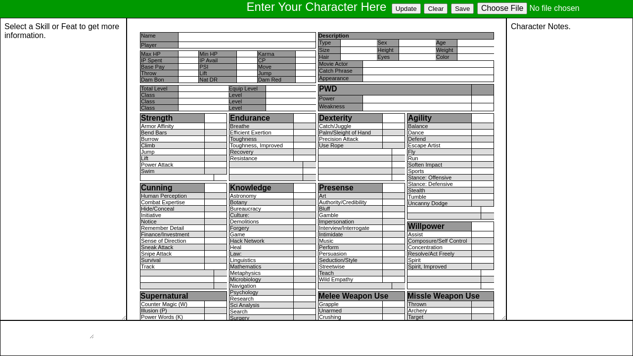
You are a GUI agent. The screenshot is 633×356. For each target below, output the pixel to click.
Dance (416, 132)
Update (406, 8)
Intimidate (331, 234)
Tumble (417, 197)
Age (441, 42)
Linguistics (243, 260)
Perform (329, 247)
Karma (266, 54)
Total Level (154, 88)
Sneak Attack (157, 247)
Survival (151, 260)
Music (326, 241)
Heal (235, 247)
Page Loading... (63, 169)
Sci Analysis (245, 305)
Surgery (239, 318)
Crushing (330, 317)
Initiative (151, 215)
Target (415, 317)
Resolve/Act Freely (431, 254)
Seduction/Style (338, 260)
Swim (147, 171)
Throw (148, 73)
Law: (236, 254)
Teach (326, 273)
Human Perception (164, 196)
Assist (415, 234)
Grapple (329, 304)
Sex (382, 42)
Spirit (414, 260)
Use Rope (331, 145)
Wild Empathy (336, 279)
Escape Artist (424, 145)
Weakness (332, 106)
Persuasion (333, 254)
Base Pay (153, 67)
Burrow (149, 139)
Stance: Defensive (430, 184)
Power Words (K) (162, 317)
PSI (203, 67)
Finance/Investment (165, 234)
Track (148, 266)
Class (148, 95)
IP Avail (208, 60)
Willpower (426, 226)
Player (149, 45)
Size (324, 50)
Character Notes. (569, 169)
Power (327, 98)
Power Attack (157, 165)
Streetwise (332, 266)
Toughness (243, 139)
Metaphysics (245, 273)
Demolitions (244, 221)
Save (462, 8)
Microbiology (245, 279)
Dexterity (335, 118)
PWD (328, 89)
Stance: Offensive (430, 177)
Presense (336, 187)
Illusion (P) (154, 310)
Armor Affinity (157, 126)
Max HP (151, 54)
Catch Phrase (336, 71)
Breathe (239, 126)
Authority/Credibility (342, 202)
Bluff (324, 209)
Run (413, 158)
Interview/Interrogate (344, 228)
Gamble (328, 215)
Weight (444, 50)
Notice (149, 221)
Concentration (425, 247)
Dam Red (269, 80)
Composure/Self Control (437, 241)
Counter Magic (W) (164, 304)
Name (148, 36)
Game (237, 234)
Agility (420, 118)
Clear (436, 8)
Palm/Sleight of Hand (345, 132)
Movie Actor (333, 64)
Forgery (239, 228)
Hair (324, 57)
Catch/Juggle (335, 126)
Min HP (208, 54)
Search (238, 311)
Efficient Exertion (250, 132)
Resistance (243, 158)
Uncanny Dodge (428, 203)
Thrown (417, 304)
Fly (411, 152)
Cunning (156, 187)
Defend (417, 139)
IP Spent (151, 60)
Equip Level (243, 88)
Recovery (241, 152)
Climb (148, 145)
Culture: (239, 215)
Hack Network (247, 241)
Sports (416, 171)
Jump (264, 73)
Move (264, 67)
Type (325, 42)
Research (242, 299)
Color (443, 57)
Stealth (416, 190)
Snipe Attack (156, 254)
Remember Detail (162, 228)
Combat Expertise (163, 202)
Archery (417, 310)
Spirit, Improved (427, 266)
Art (322, 196)
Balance (418, 126)
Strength (157, 118)
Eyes (383, 57)
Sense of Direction (163, 241)
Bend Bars (154, 132)
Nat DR (208, 80)
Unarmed (330, 310)
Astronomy (243, 196)
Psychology (244, 292)
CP (262, 60)
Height (385, 50)
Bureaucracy (245, 209)
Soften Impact (425, 165)
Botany (238, 202)
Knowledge (250, 187)
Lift (203, 73)
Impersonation (336, 221)
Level (235, 95)
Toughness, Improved (256, 145)
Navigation (243, 286)
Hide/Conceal (157, 209)
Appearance (334, 78)
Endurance (250, 118)
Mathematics (245, 266)
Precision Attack (339, 139)
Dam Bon (152, 80)
